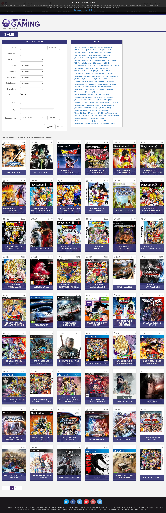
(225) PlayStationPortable (82, 63)
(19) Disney (78, 108)
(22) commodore (105, 102)
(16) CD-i (77, 115)
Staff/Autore (11, 53)
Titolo (14, 48)
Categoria (12, 95)
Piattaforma (12, 59)
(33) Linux (98, 94)
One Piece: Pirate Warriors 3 (152, 362)
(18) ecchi (93, 110)
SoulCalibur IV (42, 249)
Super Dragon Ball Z (41, 438)
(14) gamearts (78, 123)
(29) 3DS (110, 97)
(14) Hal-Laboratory (91, 123)
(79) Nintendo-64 (87, 81)
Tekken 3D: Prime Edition (152, 438)
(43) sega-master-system (100, 92)
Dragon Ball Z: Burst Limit (14, 248)
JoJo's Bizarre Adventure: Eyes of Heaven (69, 399)
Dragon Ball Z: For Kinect (97, 324)
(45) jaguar (110, 89)
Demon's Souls (41, 287)
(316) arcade (103, 58)
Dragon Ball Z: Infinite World (69, 248)
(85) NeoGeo (97, 79)
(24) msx (85, 102)
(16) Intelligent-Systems (98, 118)
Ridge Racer (41, 325)
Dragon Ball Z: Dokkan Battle (124, 362)
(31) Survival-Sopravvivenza (83, 97)
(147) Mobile (90, 68)
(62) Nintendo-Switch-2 (105, 86)
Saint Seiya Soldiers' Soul (14, 400)
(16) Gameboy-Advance (111, 115)
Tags (14, 110)
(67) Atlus (113, 84)
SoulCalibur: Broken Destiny (13, 438)
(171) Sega (91, 65)
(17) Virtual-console (111, 113)
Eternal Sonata (124, 211)
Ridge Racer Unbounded (69, 324)
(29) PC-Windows (90, 100)
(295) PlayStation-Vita (81, 60)
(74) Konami (110, 81)
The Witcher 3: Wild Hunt (69, 362)
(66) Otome (78, 86)
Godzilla (97, 478)
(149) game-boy (79, 68)
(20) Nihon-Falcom (93, 105)
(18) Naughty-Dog (80, 113)
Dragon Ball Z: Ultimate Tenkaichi (14, 324)
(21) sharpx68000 (80, 105)
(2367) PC (77, 47)
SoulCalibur (14, 172)
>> (20, 488)
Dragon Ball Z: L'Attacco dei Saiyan (152, 248)
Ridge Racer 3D (124, 287)
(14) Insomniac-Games (107, 123)
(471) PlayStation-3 (80, 55)
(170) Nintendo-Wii (103, 65)
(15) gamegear (97, 121)
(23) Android (94, 102)
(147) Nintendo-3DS (102, 68)
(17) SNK (100, 113)
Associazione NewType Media (63, 507)
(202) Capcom (97, 63)
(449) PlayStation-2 (95, 55)
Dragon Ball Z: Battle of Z (14, 362)
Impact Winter (124, 401)
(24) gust (77, 102)
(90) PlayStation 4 (112, 76)
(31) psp (106, 94)
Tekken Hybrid (97, 439)
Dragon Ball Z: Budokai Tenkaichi (152, 171)
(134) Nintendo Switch (81, 71)
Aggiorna (49, 126)
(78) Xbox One (99, 81)
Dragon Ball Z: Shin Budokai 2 (69, 209)
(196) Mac (107, 63)
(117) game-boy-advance (82, 73)
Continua (77, 10)
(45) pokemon (78, 92)
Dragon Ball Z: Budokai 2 (97, 171)
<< (4, 488)
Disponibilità (11, 89)
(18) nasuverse (104, 110)
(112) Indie (109, 73)
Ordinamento (10, 118)
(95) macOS (78, 76)
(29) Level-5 (78, 100)
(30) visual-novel (100, 97)
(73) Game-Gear (79, 84)
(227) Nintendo (111, 60)
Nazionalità (12, 71)
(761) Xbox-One (79, 50)
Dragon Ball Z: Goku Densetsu (97, 209)
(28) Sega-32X (102, 100)
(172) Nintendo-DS (80, 65)
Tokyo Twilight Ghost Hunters (97, 400)
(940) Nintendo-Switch (105, 47)
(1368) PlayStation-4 (89, 47)
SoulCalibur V (124, 439)
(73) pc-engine (103, 84)
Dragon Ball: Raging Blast (14, 286)
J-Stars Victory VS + (96, 363)
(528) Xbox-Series (105, 52)
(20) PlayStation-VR (107, 105)
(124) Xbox (108, 71)
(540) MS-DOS (93, 52)
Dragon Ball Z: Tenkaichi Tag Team (69, 286)
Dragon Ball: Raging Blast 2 (97, 286)
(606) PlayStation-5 (80, 52)
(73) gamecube (91, 84)
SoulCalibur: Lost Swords (14, 476)
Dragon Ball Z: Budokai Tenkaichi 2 (41, 209)
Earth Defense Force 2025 (41, 362)
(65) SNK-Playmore (89, 86)
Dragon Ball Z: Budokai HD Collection (124, 323)
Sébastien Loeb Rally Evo (124, 476)
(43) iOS (88, 92)
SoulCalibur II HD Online (152, 324)
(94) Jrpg (87, 76)
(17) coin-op (92, 113)
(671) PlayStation (92, 50)
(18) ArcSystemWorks (81, 110)
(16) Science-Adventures (82, 121)
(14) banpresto (108, 121)
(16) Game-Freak (96, 115)
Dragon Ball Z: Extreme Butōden (41, 400)
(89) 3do (77, 79)
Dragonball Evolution (124, 248)
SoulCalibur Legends (69, 438)
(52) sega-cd (78, 89)
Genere (13, 103)
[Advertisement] (111, 23)
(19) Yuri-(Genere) (105, 108)
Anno (14, 65)
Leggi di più (88, 10)
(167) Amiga (115, 65)
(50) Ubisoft (101, 89)
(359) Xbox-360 (79, 58)
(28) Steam (111, 100)
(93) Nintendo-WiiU (98, 76)
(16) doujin (85, 115)
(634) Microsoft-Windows (107, 50)
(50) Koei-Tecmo (89, 89)
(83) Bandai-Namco (110, 79)
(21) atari (115, 102)
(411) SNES (106, 55)
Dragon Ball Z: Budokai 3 (124, 171)
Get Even (152, 401)
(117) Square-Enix (98, 73)
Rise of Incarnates (69, 478)
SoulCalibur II (41, 172)
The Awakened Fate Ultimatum (41, 476)
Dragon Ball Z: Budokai (69, 171)
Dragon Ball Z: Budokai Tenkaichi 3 (152, 209)
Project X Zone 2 (152, 478)
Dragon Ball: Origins (97, 248)
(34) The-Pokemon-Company (83, 94)
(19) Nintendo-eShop (90, 108)
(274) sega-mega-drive (97, 60)
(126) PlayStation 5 (97, 71)
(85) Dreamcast (86, 79)
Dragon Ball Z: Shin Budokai (13, 209)
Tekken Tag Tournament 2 (152, 286)
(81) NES (77, 81)
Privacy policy (144, 509)
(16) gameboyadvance (81, 118)
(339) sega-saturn (92, 58)
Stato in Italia (11, 77)
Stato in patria (11, 83)
